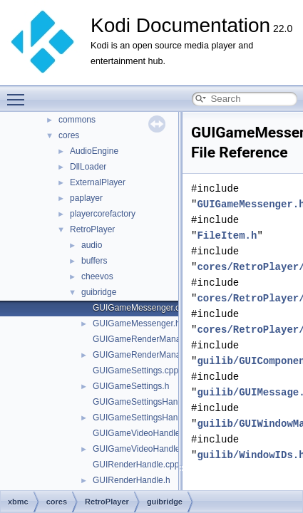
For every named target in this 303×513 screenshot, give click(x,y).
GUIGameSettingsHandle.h (144, 418)
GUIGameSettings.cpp (135, 370)
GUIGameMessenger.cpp (141, 308)
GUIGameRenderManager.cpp (151, 339)
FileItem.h (227, 235)
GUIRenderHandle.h (131, 480)
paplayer (86, 198)
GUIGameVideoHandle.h (140, 449)
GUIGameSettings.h (131, 386)
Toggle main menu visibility (19, 93)
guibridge (98, 292)
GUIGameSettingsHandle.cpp (149, 402)
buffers (94, 261)
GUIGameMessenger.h (136, 323)
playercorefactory (102, 214)
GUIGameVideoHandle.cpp (144, 433)
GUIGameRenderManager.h (146, 355)
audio (91, 245)
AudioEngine (94, 151)
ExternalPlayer (97, 182)
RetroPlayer (92, 229)
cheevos (97, 276)
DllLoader (88, 167)
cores (68, 135)
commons (77, 120)
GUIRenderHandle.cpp (136, 465)
